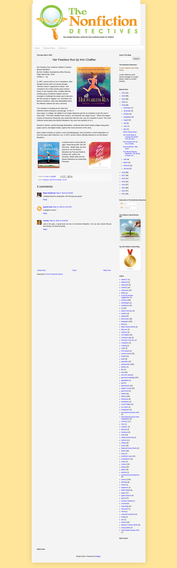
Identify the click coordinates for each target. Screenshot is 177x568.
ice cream (124, 407)
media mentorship (127, 437)
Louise (47, 176)
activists (124, 287)
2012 (124, 191)
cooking (124, 346)
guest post (124, 391)
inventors (124, 421)
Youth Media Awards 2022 (130, 530)
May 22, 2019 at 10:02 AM (59, 221)
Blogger (98, 556)
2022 (124, 99)
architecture (125, 305)
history (123, 396)
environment (125, 364)
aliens (123, 293)
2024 (124, 93)
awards (123, 316)
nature (123, 451)
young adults (125, 528)
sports (123, 498)
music (123, 446)
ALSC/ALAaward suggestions (127, 296)
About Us (62, 48)
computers (125, 343)
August (126, 120)
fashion (123, 367)
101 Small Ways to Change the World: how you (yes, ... (130, 137)
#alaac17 (124, 279)
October (126, 114)
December (127, 108)
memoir (124, 440)
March (125, 162)
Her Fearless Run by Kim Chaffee (130, 143)
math (123, 435)
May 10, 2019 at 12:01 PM (62, 207)
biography (46, 179)
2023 (124, 96)
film (122, 369)
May (125, 129)
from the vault (126, 375)
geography (125, 380)
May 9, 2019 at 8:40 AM (65, 193)
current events (126, 354)
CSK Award (125, 351)
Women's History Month (129, 525)
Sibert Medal (125, 490)
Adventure (124, 290)
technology (125, 506)
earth (123, 359)
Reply (45, 200)
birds (123, 324)
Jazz (123, 424)
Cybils (123, 356)
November (127, 111)
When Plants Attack (130, 132)
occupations (125, 459)
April (125, 159)
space (123, 493)
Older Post (107, 270)
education (124, 362)
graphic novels (126, 388)
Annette (46, 221)
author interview (126, 311)
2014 (124, 185)
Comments (125, 208)
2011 (124, 194)
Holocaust (124, 399)
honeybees (125, 402)
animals (124, 300)
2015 (124, 182)
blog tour (124, 329)
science (124, 479)
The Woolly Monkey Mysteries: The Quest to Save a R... (131, 153)
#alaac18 (124, 282)
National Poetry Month (129, 448)
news (123, 454)
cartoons (124, 332)
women (64, 179)
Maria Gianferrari (49, 193)
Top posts (124, 509)
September (127, 117)
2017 (124, 175)
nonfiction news (126, 456)
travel (123, 511)
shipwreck (124, 487)
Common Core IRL (127, 340)
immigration (125, 410)
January (126, 168)
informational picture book (130, 412)
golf (122, 383)
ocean (123, 461)
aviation (124, 313)
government (125, 386)
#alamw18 (124, 285)
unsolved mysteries (128, 514)
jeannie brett (47, 207)
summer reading (127, 501)
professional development (130, 475)
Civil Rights (125, 335)
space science (126, 495)
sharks (123, 485)
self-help (124, 482)
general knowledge (56, 179)
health (123, 394)
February (126, 165)
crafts (123, 348)
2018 (124, 172)
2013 (124, 188)
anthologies (125, 303)
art (122, 308)
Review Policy (49, 48)
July (125, 123)
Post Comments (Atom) (54, 274)
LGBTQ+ (124, 427)
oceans (123, 464)
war (122, 520)
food (122, 372)
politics (123, 469)
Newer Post (42, 270)
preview (124, 472)
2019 (124, 105)
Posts (124, 204)
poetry (123, 467)
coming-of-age (126, 338)
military (123, 443)
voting (123, 517)
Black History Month (128, 327)
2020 (124, 102)
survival (124, 503)
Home (37, 48)
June (125, 126)
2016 (124, 178)
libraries (124, 429)
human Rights (126, 404)
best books (125, 319)
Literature (124, 432)
